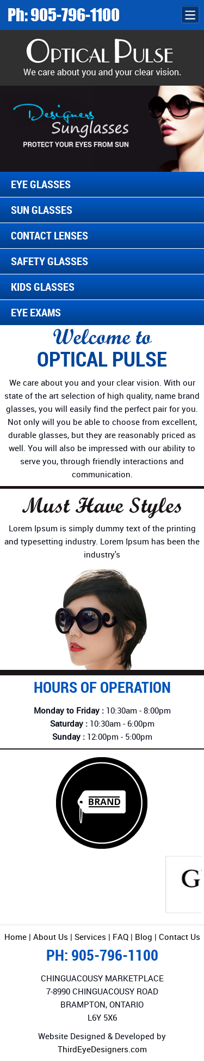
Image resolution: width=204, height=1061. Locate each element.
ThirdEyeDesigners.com (102, 1049)
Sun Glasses (41, 209)
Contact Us (179, 936)
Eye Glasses (41, 184)
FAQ (122, 936)
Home (15, 936)
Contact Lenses (49, 235)
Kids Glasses (43, 286)
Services (90, 936)
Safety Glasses (49, 261)
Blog (143, 936)
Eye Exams (36, 312)
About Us (50, 936)
